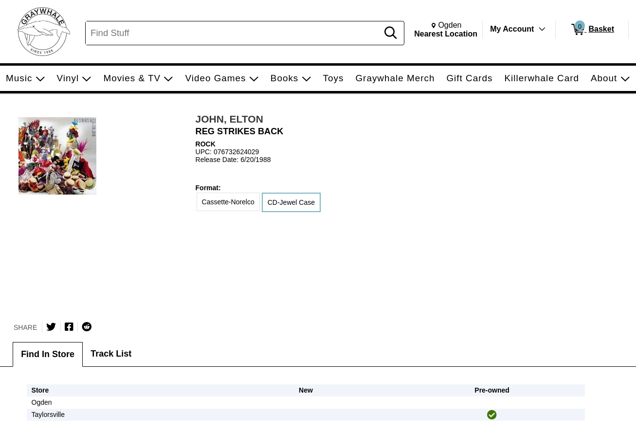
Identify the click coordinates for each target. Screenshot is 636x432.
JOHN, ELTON (229, 119)
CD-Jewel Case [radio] (291, 202)
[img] (492, 415)
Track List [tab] (111, 354)
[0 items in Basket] (592, 29)
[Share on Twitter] (51, 327)
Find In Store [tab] (47, 354)
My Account (512, 29)
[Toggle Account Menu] (542, 29)
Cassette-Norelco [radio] (228, 202)
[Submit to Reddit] (86, 327)
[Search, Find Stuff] (233, 33)
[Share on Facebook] (69, 327)
